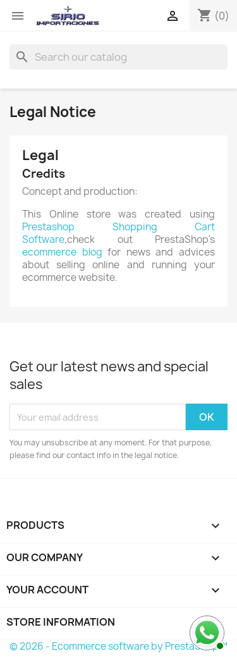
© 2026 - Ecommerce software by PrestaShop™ (118, 646)
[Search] (118, 57)
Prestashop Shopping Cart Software (118, 233)
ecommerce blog (62, 252)
